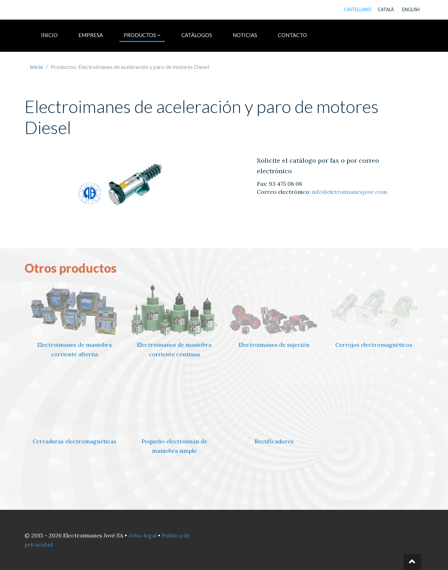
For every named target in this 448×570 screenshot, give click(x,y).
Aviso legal (142, 535)
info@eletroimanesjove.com (349, 191)
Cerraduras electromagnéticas (74, 441)
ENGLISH (411, 9)
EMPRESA (90, 35)
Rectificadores (274, 441)
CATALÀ (386, 9)
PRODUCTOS (142, 35)
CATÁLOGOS (196, 35)
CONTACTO (292, 35)
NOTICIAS (245, 35)
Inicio (36, 66)
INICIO (49, 35)
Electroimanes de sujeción (273, 344)
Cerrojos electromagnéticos (373, 344)
